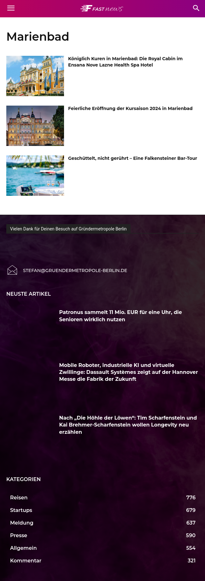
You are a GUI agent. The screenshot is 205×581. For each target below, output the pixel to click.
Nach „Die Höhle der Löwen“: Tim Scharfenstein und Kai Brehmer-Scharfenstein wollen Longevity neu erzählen (128, 425)
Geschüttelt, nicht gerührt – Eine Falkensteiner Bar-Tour (132, 158)
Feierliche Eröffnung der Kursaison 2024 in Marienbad (130, 108)
